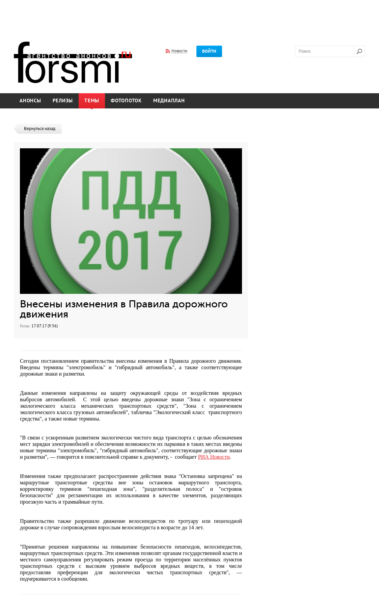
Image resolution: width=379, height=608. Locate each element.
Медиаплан (169, 101)
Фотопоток (126, 101)
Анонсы (30, 101)
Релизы (63, 101)
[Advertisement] (190, 16)
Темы (91, 101)
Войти (209, 51)
